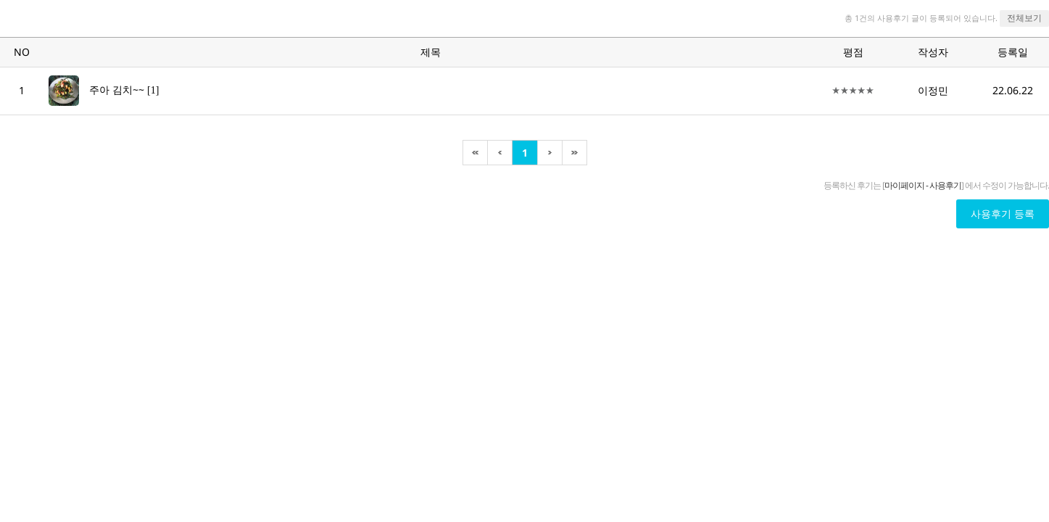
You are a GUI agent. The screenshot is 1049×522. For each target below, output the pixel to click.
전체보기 (1024, 18)
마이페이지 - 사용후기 (922, 185)
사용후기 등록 (1003, 213)
